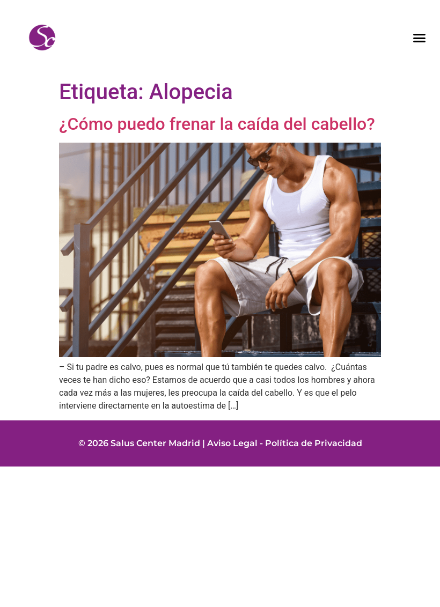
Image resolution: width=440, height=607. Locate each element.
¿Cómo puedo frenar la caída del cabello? (217, 124)
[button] (419, 37)
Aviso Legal (232, 443)
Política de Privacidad (313, 443)
